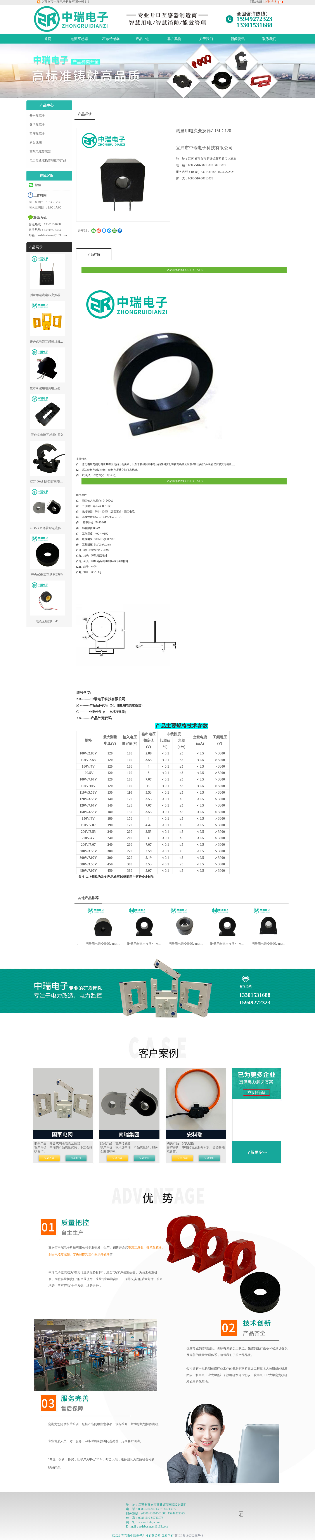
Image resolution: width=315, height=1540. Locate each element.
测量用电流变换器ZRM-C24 (99, 943)
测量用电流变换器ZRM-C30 (182, 943)
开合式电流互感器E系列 (47, 574)
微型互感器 (37, 124)
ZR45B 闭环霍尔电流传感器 (48, 528)
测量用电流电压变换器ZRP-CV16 (52, 295)
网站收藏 (256, 1)
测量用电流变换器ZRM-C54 (265, 943)
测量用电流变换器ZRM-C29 (140, 943)
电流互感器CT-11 (47, 621)
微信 (35, 185)
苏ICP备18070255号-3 (189, 1535)
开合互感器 (37, 115)
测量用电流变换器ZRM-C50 (223, 943)
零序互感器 (37, 133)
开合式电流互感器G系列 (47, 435)
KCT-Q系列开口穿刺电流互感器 (51, 481)
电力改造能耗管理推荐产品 (47, 160)
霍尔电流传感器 (40, 151)
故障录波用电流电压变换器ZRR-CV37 (55, 388)
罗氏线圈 (35, 142)
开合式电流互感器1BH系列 (48, 341)
